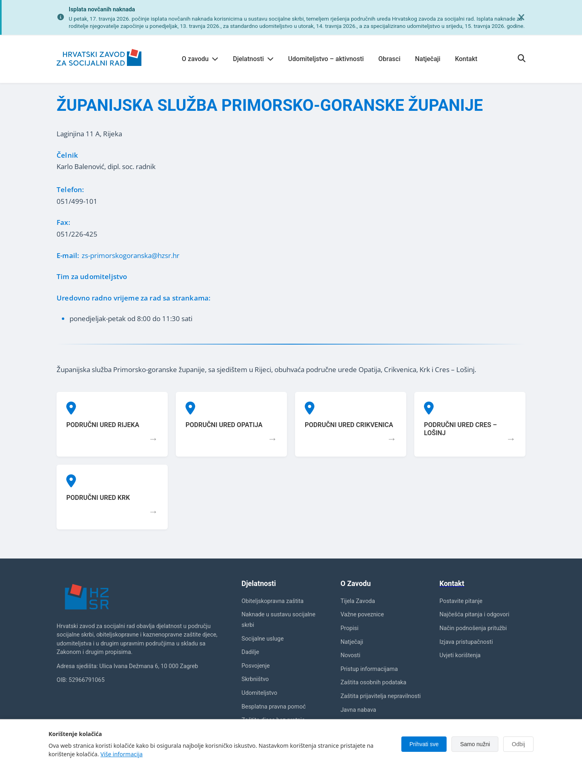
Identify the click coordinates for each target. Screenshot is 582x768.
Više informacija (122, 754)
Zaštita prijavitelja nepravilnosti (380, 696)
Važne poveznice (362, 614)
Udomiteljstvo (259, 693)
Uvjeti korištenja (460, 655)
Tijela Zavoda (357, 601)
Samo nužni (475, 744)
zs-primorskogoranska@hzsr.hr (130, 255)
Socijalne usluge (263, 638)
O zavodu (200, 59)
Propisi (349, 628)
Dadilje (250, 652)
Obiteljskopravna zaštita (273, 601)
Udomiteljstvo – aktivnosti (326, 59)
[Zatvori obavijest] (521, 17)
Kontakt (466, 59)
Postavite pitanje (461, 601)
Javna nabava (358, 710)
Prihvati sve (424, 744)
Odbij (518, 744)
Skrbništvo (255, 679)
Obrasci (389, 59)
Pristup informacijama (369, 669)
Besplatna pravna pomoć (274, 706)
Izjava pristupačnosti (466, 642)
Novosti (350, 655)
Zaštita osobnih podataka (373, 682)
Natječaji (428, 59)
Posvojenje (256, 665)
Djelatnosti (253, 59)
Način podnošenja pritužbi (473, 628)
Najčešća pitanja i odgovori (474, 614)
